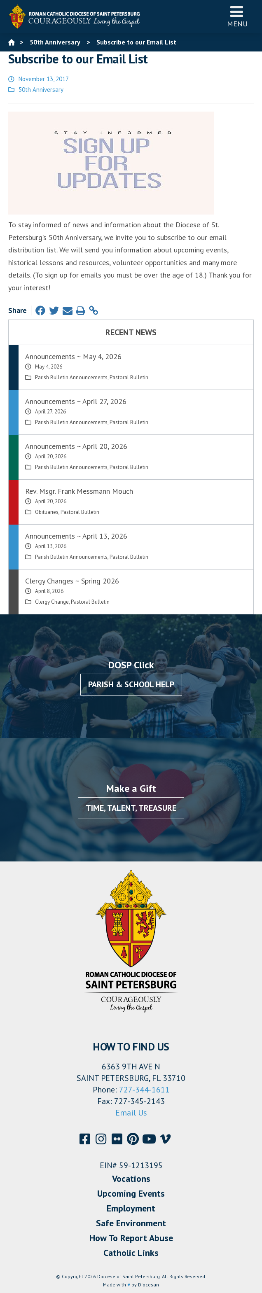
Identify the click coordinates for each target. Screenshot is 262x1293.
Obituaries (46, 512)
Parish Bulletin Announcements (71, 377)
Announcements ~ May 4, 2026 (73, 356)
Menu (237, 16)
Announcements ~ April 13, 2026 (76, 536)
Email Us (131, 1112)
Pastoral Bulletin (129, 377)
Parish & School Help (131, 684)
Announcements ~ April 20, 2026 (76, 446)
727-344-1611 (144, 1089)
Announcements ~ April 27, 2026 (75, 401)
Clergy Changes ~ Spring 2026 (72, 581)
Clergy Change (52, 601)
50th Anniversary (41, 89)
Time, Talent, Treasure (131, 808)
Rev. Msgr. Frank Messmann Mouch (79, 491)
